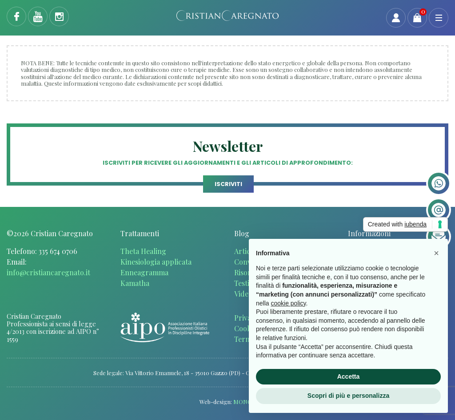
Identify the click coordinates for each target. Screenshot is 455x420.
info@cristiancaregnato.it (48, 272)
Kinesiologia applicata (156, 261)
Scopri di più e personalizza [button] (348, 395)
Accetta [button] (348, 376)
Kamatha (134, 283)
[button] (436, 253)
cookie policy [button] (288, 303)
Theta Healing (143, 251)
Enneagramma (144, 272)
